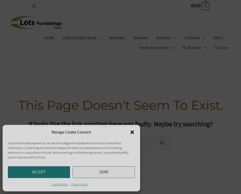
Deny (103, 171)
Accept (39, 171)
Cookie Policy (60, 184)
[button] (132, 132)
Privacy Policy (79, 184)
